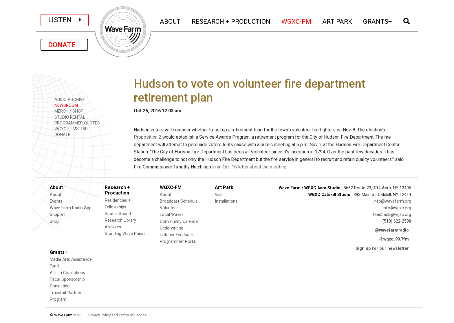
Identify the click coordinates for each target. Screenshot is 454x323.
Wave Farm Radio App (70, 207)
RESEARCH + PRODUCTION (231, 20)
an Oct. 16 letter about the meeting (251, 167)
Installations (226, 201)
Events (56, 201)
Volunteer (169, 207)
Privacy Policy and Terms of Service (117, 315)
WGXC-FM (297, 20)
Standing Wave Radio (125, 233)
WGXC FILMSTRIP (69, 128)
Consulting (59, 286)
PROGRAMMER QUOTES (75, 123)
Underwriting (171, 228)
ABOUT (170, 20)
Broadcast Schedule (179, 201)
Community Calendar (179, 221)
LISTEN (64, 20)
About (55, 194)
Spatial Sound (118, 213)
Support (57, 214)
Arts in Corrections (67, 272)
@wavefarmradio (392, 230)
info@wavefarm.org (392, 201)
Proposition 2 (147, 137)
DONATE (64, 45)
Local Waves (172, 214)
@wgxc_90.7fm (394, 239)
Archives (113, 227)
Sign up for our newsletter (382, 248)
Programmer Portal (178, 241)
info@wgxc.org (397, 207)
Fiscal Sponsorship (67, 279)
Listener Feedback (177, 234)
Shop (55, 221)
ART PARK (337, 20)
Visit (219, 194)
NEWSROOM (64, 105)
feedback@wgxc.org (392, 214)
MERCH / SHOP (66, 111)
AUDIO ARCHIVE (67, 99)
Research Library (120, 220)
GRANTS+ (377, 20)
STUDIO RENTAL (67, 117)
